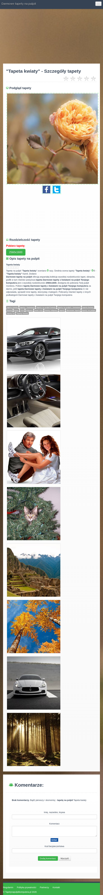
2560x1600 (15, 252)
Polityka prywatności (26, 887)
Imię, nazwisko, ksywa (54, 812)
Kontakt (56, 887)
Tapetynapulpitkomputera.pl (18, 892)
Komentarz (54, 823)
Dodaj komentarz (48, 858)
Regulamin (8, 887)
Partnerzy (44, 887)
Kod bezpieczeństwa (54, 846)
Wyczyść (64, 858)
